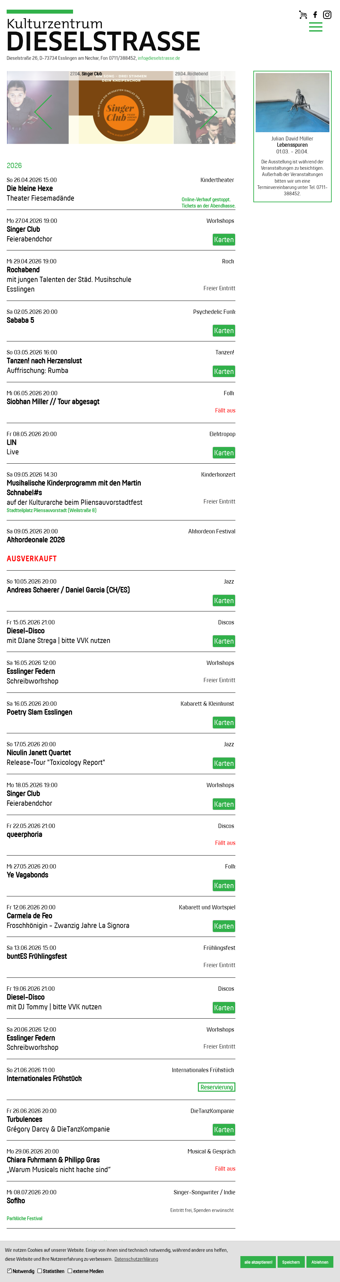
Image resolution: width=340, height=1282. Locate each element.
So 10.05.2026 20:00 (31, 581)
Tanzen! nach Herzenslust (44, 365)
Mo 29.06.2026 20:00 (33, 1151)
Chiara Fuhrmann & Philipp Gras (59, 1164)
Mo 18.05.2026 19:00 (32, 784)
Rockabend (69, 279)
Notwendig (20, 1271)
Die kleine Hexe (40, 193)
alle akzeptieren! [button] (258, 1262)
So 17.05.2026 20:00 (31, 744)
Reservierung (217, 1087)
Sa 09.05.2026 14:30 (32, 474)
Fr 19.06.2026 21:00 (31, 988)
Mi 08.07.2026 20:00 (31, 1192)
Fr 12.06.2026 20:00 (31, 907)
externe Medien (86, 1271)
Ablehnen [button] (319, 1262)
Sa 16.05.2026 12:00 (31, 662)
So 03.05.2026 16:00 (32, 352)
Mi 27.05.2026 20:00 (31, 866)
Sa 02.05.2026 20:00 (32, 311)
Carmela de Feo (68, 920)
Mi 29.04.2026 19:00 (31, 261)
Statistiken (51, 1271)
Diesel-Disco (58, 635)
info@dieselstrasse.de (159, 58)
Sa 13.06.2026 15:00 (31, 947)
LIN (13, 447)
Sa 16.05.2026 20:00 (32, 703)
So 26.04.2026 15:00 (32, 179)
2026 (14, 165)
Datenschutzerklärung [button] (136, 1259)
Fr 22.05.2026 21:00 (31, 825)
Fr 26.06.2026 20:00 (31, 1110)
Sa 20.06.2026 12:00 (31, 1029)
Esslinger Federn (32, 676)
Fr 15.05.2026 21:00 (31, 622)
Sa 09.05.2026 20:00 (32, 531)
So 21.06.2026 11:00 (31, 1069)
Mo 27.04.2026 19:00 (32, 220)
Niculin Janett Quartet (56, 757)
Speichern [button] (291, 1262)
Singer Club (29, 234)
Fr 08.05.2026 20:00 (32, 433)
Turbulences (58, 1124)
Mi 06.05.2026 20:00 (32, 393)
